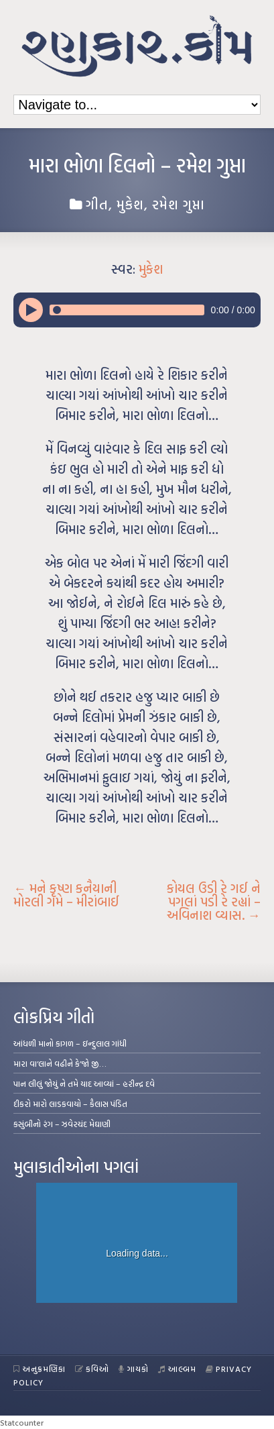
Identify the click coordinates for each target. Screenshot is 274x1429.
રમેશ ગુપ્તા (178, 204)
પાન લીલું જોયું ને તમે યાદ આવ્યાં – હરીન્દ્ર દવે (84, 1083)
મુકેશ (130, 204)
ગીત (97, 204)
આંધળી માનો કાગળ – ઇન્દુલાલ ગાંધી (70, 1043)
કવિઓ (92, 1369)
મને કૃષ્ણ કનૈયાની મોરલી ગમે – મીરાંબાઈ (66, 895)
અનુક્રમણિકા (39, 1369)
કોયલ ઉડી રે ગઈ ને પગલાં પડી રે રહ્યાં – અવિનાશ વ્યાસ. (214, 901)
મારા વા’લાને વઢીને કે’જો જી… (60, 1063)
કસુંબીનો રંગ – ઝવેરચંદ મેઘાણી (62, 1124)
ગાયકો (134, 1369)
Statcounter (22, 1422)
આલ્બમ (177, 1369)
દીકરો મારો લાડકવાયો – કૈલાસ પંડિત (70, 1104)
